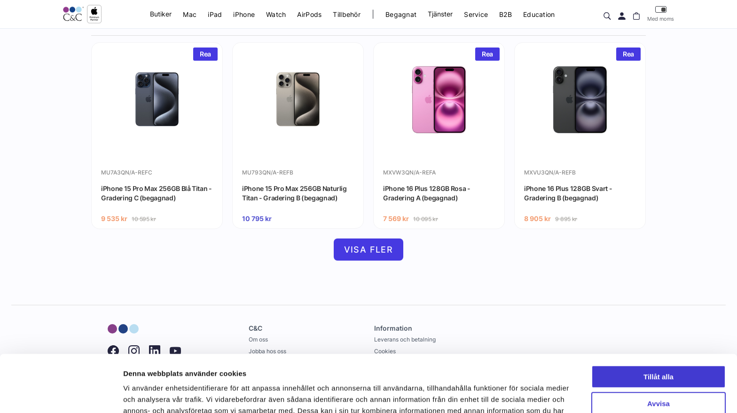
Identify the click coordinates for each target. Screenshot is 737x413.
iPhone (244, 14)
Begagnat (400, 14)
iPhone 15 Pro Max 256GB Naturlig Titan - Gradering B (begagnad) (294, 193)
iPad (215, 14)
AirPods (309, 14)
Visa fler (368, 249)
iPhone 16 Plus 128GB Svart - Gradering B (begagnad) (568, 193)
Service (476, 14)
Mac (189, 14)
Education (539, 14)
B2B (505, 14)
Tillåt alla (658, 323)
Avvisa (658, 350)
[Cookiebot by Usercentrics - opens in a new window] (61, 395)
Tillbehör (347, 14)
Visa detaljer (144, 394)
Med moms (660, 14)
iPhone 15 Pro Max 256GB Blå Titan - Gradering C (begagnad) (156, 193)
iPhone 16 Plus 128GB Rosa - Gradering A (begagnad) (426, 193)
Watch (276, 14)
